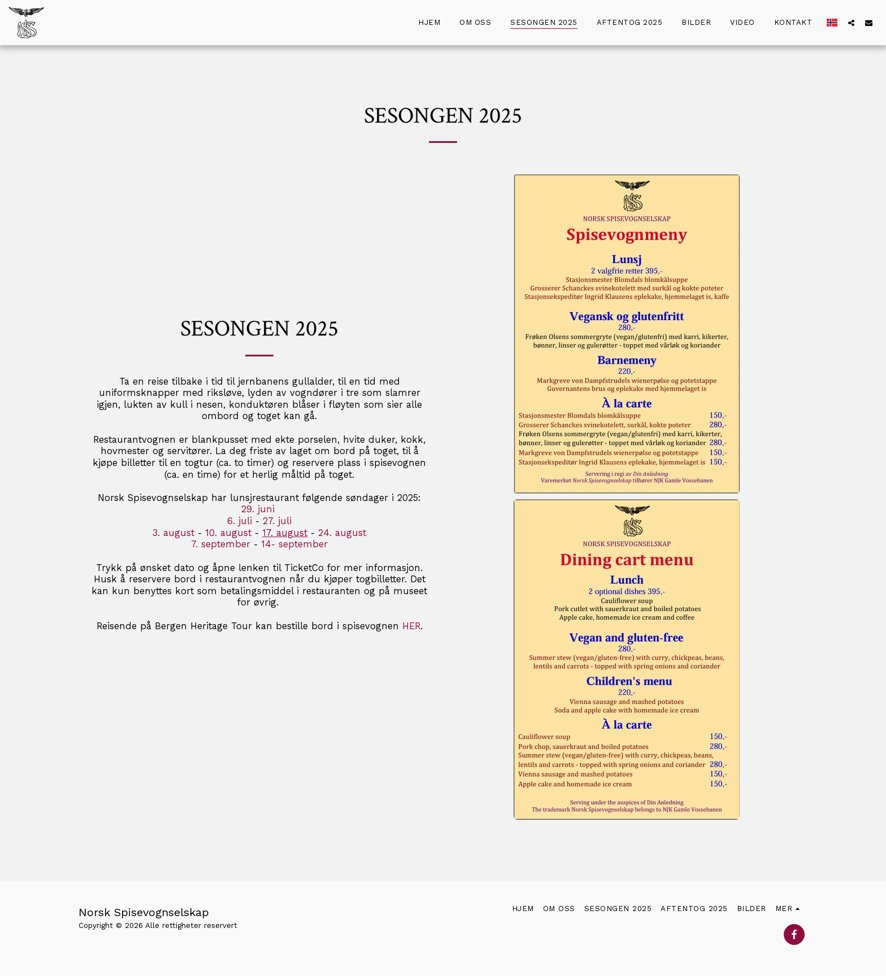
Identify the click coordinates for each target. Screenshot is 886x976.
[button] (851, 23)
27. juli (275, 521)
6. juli (239, 521)
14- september (294, 544)
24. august (342, 533)
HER (411, 626)
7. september (222, 544)
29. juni (259, 509)
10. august (228, 533)
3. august (173, 533)
